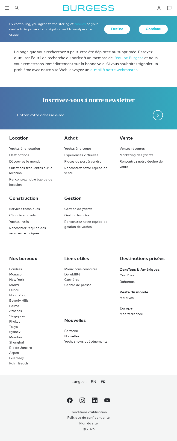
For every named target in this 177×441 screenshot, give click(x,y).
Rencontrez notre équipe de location (30, 181)
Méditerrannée (131, 314)
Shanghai (16, 342)
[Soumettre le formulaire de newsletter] (158, 115)
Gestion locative (76, 215)
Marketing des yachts (136, 155)
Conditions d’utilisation (89, 412)
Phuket (14, 321)
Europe (126, 308)
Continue (153, 28)
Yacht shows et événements (85, 341)
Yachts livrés (19, 221)
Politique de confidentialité (88, 417)
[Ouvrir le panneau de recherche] (17, 8)
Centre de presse (77, 285)
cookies (80, 24)
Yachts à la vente (77, 148)
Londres (15, 269)
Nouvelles (71, 336)
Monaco (15, 274)
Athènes (15, 311)
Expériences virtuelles (81, 155)
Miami (14, 285)
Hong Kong (18, 295)
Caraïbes (127, 275)
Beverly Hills (19, 300)
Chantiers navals (22, 215)
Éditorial (71, 331)
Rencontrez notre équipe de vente (85, 170)
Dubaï (14, 290)
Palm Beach (18, 363)
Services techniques (24, 209)
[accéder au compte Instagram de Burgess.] (82, 401)
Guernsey (16, 358)
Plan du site (88, 423)
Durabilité (72, 274)
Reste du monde (134, 292)
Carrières (71, 279)
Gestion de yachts (78, 209)
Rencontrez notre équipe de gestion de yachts (85, 224)
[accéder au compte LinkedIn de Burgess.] (95, 401)
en (93, 381)
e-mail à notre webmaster (113, 70)
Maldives (127, 298)
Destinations (19, 155)
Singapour (17, 316)
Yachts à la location (24, 148)
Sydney (14, 332)
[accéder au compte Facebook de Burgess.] (70, 401)
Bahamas (127, 282)
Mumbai (15, 337)
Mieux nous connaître (80, 269)
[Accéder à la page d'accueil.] (88, 8)
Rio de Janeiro (20, 347)
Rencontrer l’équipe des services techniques (27, 230)
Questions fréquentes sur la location (31, 170)
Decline (117, 28)
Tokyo (13, 327)
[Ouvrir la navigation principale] (7, 8)
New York (16, 279)
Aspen (14, 353)
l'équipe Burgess (128, 58)
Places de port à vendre (82, 161)
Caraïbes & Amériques (139, 269)
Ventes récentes (132, 148)
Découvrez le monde (25, 161)
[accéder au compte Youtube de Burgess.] (107, 401)
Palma (14, 306)
